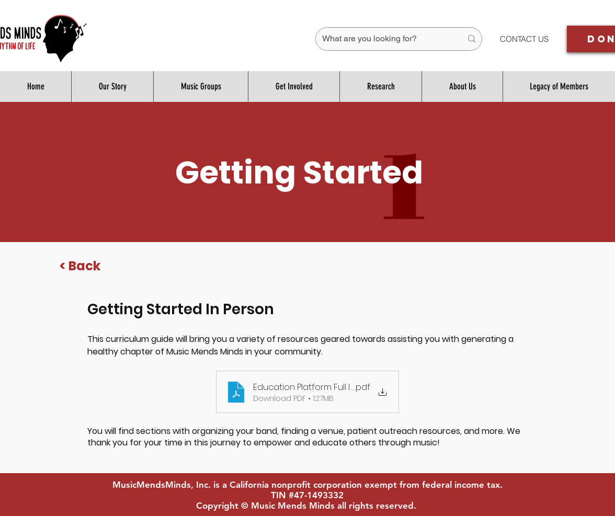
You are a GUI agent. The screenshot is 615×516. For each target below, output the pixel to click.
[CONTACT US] (524, 38)
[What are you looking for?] (384, 39)
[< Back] (81, 266)
